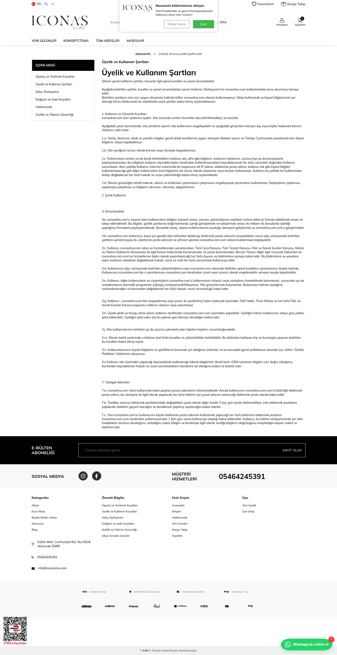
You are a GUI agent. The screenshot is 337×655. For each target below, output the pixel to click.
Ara (221, 22)
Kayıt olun (292, 450)
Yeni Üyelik (249, 505)
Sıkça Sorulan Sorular (115, 535)
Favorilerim (263, 4)
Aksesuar (135, 41)
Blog (34, 529)
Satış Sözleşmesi (47, 92)
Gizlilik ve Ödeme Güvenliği (54, 114)
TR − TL (43, 4)
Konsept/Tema (76, 41)
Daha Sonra (177, 24)
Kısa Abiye (38, 511)
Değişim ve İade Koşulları (53, 99)
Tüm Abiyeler (107, 41)
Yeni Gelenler (44, 41)
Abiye (35, 505)
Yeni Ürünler (180, 523)
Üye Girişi (248, 511)
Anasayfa (143, 54)
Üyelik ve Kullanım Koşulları (119, 511)
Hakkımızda (44, 107)
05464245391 (242, 476)
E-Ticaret (155, 650)
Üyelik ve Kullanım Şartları (54, 84)
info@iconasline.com (52, 568)
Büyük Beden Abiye (44, 517)
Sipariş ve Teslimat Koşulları (55, 76)
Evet (203, 24)
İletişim (176, 511)
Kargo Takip (293, 4)
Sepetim (177, 535)
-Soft (144, 650)
